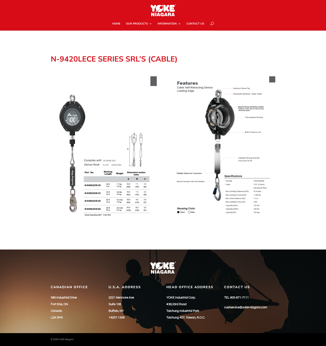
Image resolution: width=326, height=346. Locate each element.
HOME (116, 24)
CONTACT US (195, 24)
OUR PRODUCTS (137, 24)
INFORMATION (167, 24)
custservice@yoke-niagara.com (245, 307)
